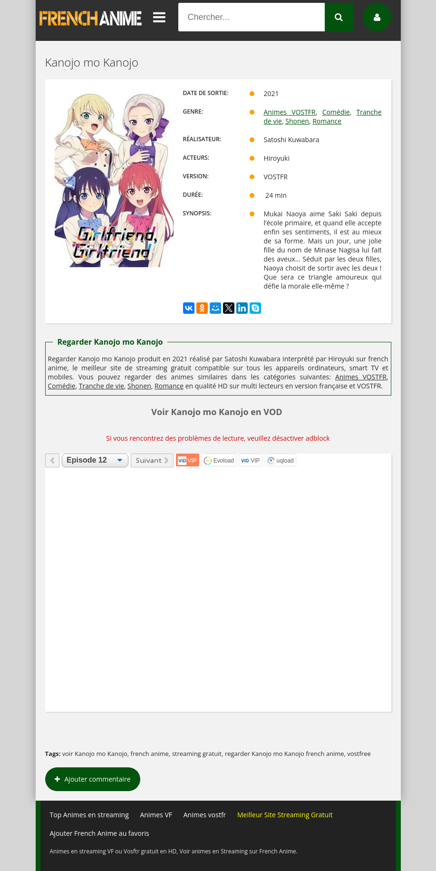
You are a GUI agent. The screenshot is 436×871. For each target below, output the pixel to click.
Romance (326, 121)
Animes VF (156, 814)
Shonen (297, 121)
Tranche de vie (101, 385)
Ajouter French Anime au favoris (99, 833)
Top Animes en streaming (89, 814)
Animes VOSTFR (290, 111)
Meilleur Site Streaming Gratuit (285, 814)
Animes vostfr (205, 814)
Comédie (336, 111)
